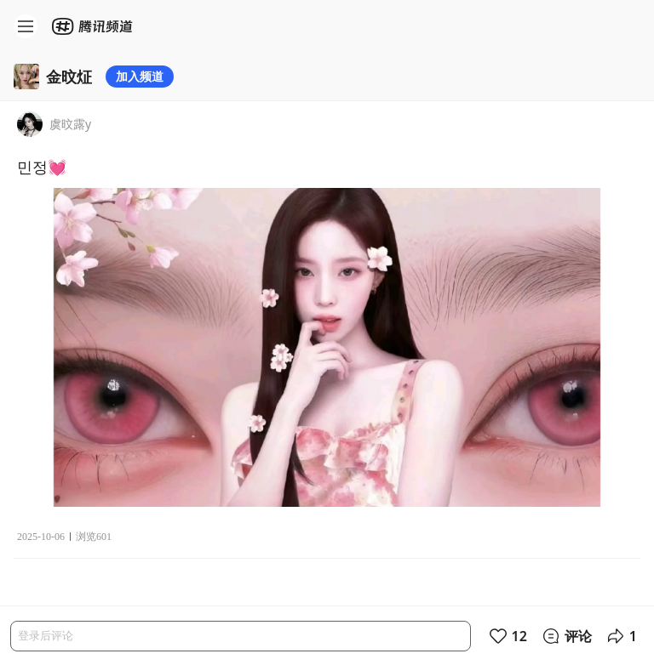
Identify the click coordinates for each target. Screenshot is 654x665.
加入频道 (140, 76)
